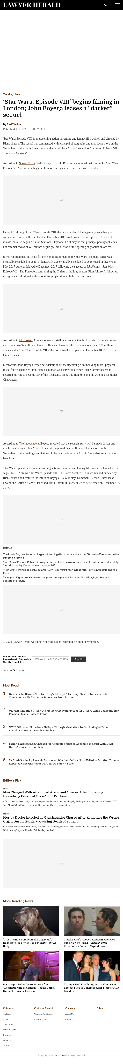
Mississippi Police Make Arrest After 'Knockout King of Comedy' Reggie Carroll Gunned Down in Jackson (29, 988)
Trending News (11, 94)
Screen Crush (27, 163)
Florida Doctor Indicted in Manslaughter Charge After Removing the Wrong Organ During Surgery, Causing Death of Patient (61, 819)
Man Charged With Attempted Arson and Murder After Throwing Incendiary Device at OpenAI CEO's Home (53, 794)
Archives (7, 1014)
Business (7, 1035)
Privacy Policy (40, 1019)
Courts (6, 1045)
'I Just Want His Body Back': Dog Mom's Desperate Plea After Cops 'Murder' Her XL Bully (30, 943)
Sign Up (78, 659)
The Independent (29, 443)
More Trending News (18, 901)
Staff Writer (14, 124)
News (6, 788)
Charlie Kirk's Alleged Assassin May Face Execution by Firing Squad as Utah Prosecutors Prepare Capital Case (89, 943)
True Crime (8, 1024)
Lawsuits (7, 1040)
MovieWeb (25, 340)
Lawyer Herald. (60, 1055)
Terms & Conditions (43, 1014)
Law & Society (9, 1029)
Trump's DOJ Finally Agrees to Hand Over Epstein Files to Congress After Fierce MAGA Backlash (91, 988)
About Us (69, 1014)
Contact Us (70, 1019)
